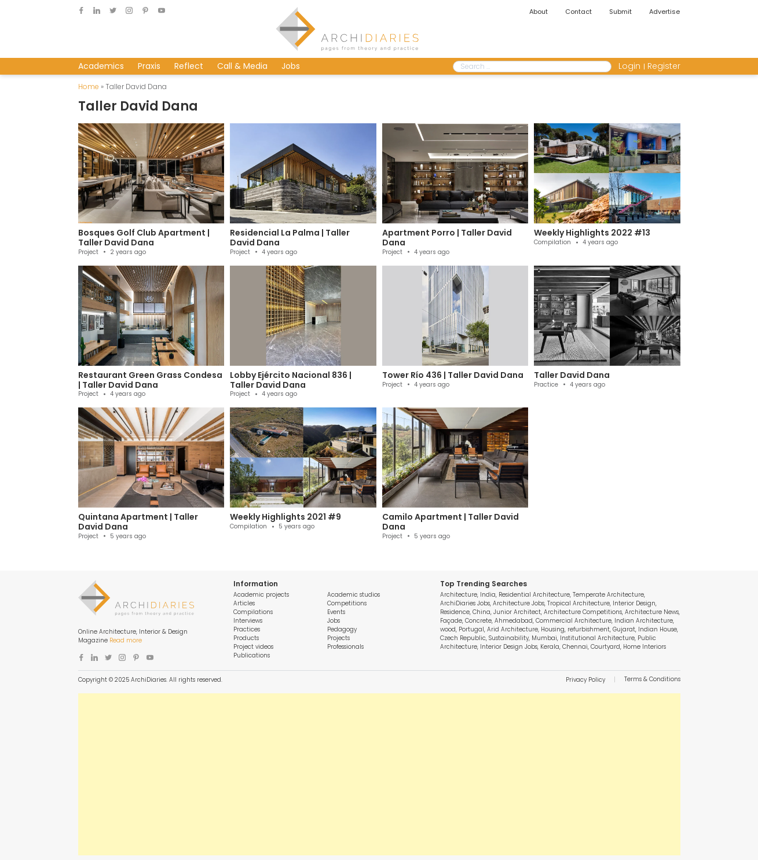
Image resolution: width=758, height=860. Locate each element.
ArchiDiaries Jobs (465, 603)
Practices (246, 629)
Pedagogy (342, 629)
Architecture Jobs (518, 603)
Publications (251, 655)
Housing (553, 629)
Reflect (188, 66)
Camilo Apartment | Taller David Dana (450, 521)
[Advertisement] (379, 774)
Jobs (290, 66)
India (488, 594)
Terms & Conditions (652, 679)
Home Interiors (644, 646)
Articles (244, 603)
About (538, 11)
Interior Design (634, 603)
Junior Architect (517, 612)
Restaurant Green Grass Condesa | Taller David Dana (150, 380)
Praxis (149, 66)
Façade (451, 620)
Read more (125, 640)
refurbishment (588, 629)
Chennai (575, 646)
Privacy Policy (585, 679)
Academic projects (261, 594)
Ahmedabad (514, 620)
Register (663, 66)
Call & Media (242, 66)
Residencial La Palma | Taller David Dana (290, 237)
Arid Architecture (512, 629)
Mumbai (544, 638)
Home (88, 86)
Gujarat (624, 629)
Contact (578, 11)
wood (448, 629)
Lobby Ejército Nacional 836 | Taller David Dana (290, 380)
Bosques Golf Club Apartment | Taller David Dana (144, 237)
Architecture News (652, 612)
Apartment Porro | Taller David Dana (447, 237)
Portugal (471, 629)
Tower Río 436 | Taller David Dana (452, 375)
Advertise (664, 11)
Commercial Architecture (573, 620)
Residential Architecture (534, 594)
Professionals (345, 646)
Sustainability (509, 638)
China (481, 612)
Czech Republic (463, 638)
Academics (101, 66)
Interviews (247, 620)
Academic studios (353, 594)
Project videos (253, 646)
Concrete (478, 620)
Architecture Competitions (583, 612)
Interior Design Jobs (508, 646)
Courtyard (605, 646)
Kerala (549, 646)
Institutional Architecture (597, 638)
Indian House (657, 629)
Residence (455, 612)
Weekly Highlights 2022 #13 (592, 232)
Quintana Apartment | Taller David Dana (138, 521)
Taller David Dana (572, 375)
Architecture (458, 594)
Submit (620, 11)
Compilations (253, 612)
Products (246, 638)
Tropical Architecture (578, 603)
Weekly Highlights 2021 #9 (285, 517)
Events (336, 612)
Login (629, 66)
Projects (338, 638)
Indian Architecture (643, 620)
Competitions (347, 603)
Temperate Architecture (608, 594)
